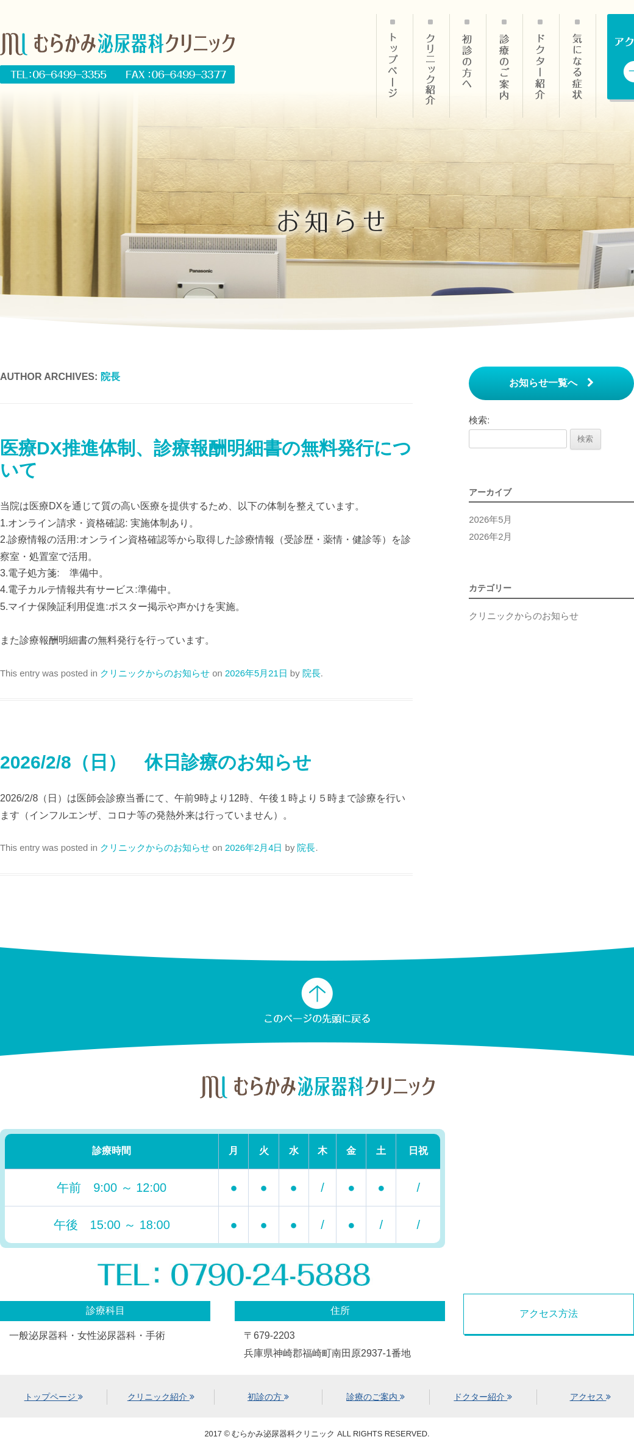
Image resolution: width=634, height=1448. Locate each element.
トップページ (53, 1397)
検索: (479, 420)
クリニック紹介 (431, 66)
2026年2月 (490, 537)
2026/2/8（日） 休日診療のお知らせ (156, 762)
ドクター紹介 (540, 66)
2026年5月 (490, 520)
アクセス (590, 1397)
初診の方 (467, 66)
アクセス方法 (548, 1313)
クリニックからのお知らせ (155, 673)
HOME (394, 66)
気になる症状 (577, 66)
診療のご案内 (504, 66)
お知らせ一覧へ (551, 383)
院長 (110, 376)
